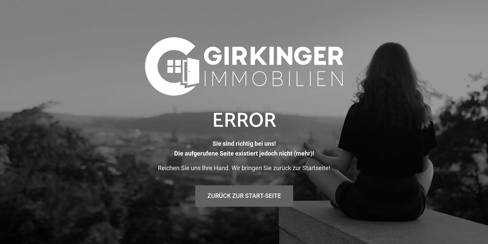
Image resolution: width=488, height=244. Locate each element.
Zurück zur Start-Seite (244, 195)
